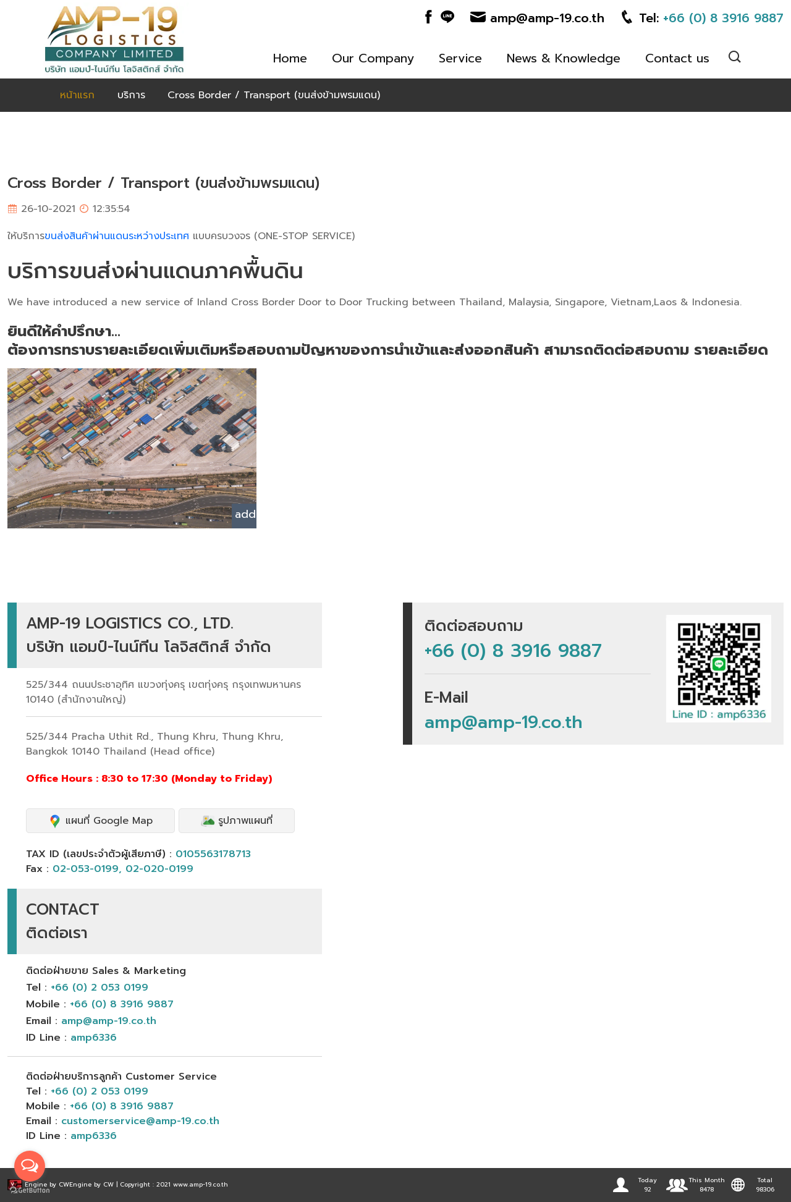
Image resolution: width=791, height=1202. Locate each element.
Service (460, 58)
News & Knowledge (563, 58)
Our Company (373, 58)
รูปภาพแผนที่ (237, 820)
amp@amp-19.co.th (537, 18)
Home (290, 58)
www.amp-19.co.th (200, 1184)
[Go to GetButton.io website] (29, 1189)
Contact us (677, 58)
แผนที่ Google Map (100, 820)
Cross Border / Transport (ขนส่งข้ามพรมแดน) (273, 95)
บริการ (131, 95)
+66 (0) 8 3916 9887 (513, 651)
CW (64, 1184)
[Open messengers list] (29, 1166)
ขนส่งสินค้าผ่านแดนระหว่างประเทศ (116, 236)
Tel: (701, 18)
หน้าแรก (77, 95)
